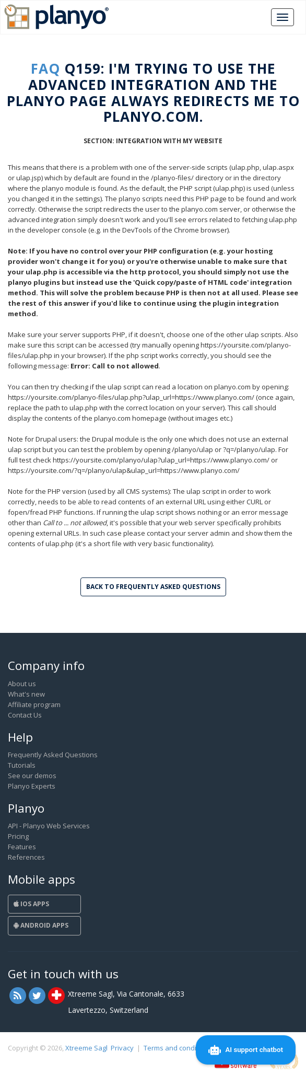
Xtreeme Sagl (86, 1048)
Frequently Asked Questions (53, 754)
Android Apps (41, 925)
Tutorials (22, 765)
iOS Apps (31, 903)
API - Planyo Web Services (49, 825)
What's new (26, 694)
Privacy (122, 1048)
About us (22, 683)
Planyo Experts (31, 786)
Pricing (18, 836)
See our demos (32, 775)
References (26, 857)
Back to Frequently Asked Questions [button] (153, 586)
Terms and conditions (178, 1048)
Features (22, 846)
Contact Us (25, 715)
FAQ (45, 68)
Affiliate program (34, 704)
